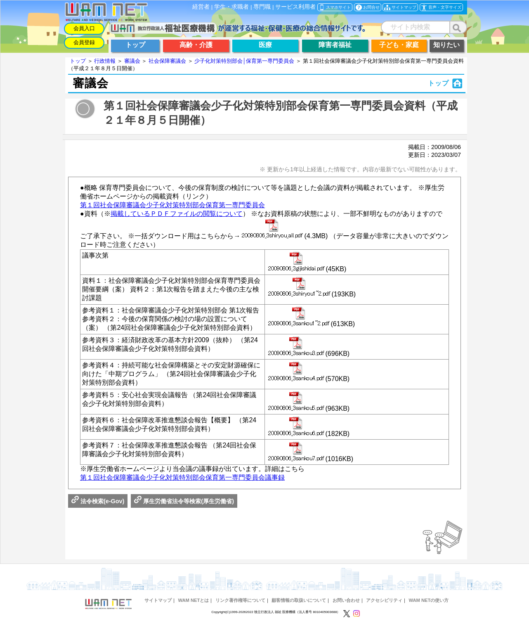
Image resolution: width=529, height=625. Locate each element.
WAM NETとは (193, 600)
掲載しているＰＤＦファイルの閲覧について (177, 213)
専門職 (262, 7)
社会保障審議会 (167, 61)
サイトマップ (158, 600)
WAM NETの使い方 (429, 600)
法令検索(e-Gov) (97, 501)
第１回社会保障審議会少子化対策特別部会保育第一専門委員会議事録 (182, 477)
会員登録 (84, 42)
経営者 (201, 7)
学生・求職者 (231, 7)
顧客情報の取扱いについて (299, 600)
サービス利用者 (295, 7)
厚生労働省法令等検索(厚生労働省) (184, 501)
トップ (78, 61)
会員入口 (84, 28)
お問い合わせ (346, 600)
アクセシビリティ (384, 600)
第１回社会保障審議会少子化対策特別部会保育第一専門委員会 (172, 204)
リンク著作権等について (240, 600)
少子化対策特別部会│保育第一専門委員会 (244, 61)
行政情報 (105, 61)
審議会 (132, 61)
